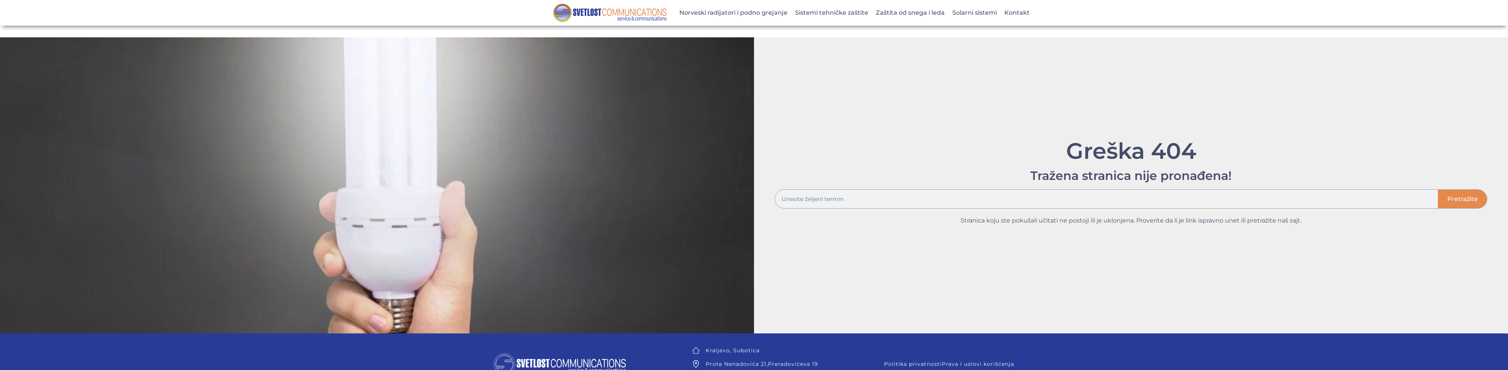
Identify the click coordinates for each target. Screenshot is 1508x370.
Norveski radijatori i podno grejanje (733, 12)
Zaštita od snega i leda (910, 12)
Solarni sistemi (974, 12)
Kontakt (1017, 12)
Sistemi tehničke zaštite (831, 12)
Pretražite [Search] (1462, 199)
